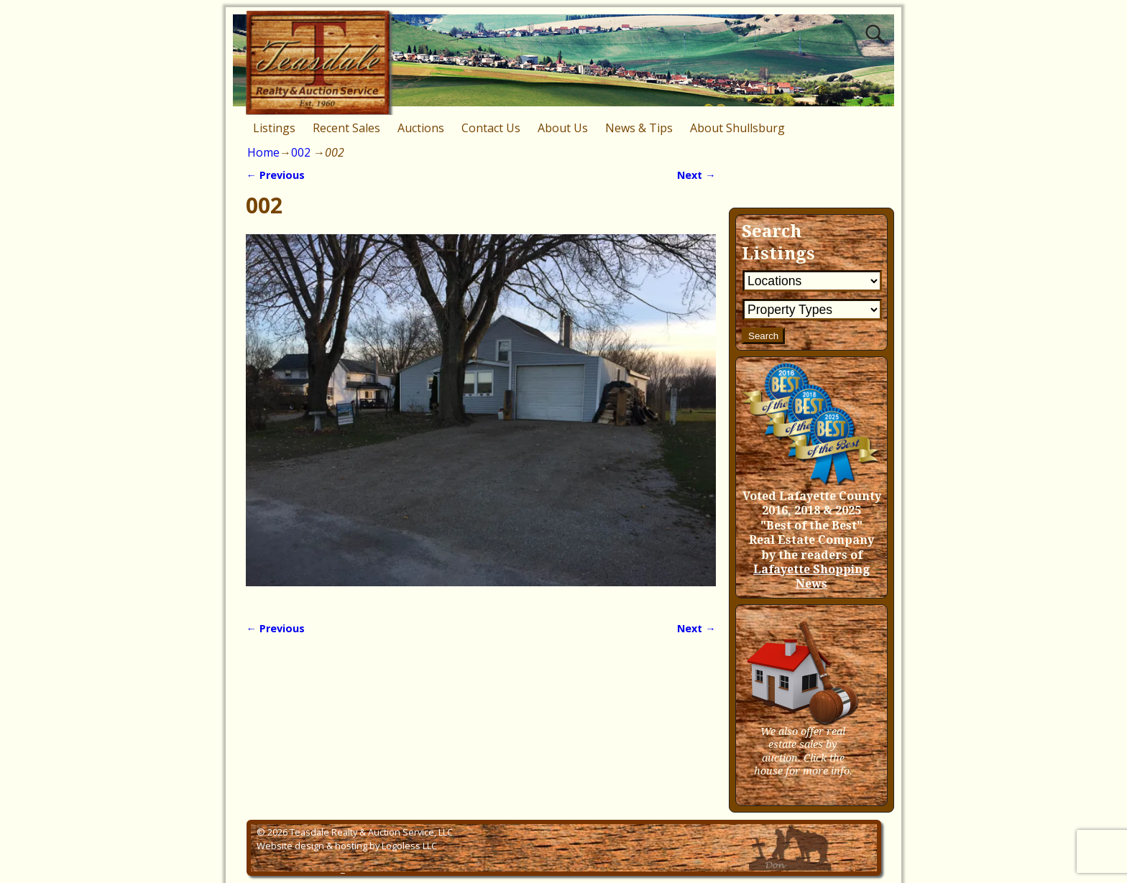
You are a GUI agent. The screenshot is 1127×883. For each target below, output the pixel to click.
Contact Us (490, 128)
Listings (274, 128)
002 (300, 152)
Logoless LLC (409, 845)
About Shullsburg (737, 128)
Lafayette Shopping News (811, 577)
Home (263, 152)
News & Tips (639, 128)
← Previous (275, 175)
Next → (696, 175)
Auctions (420, 128)
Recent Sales (346, 128)
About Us (563, 128)
